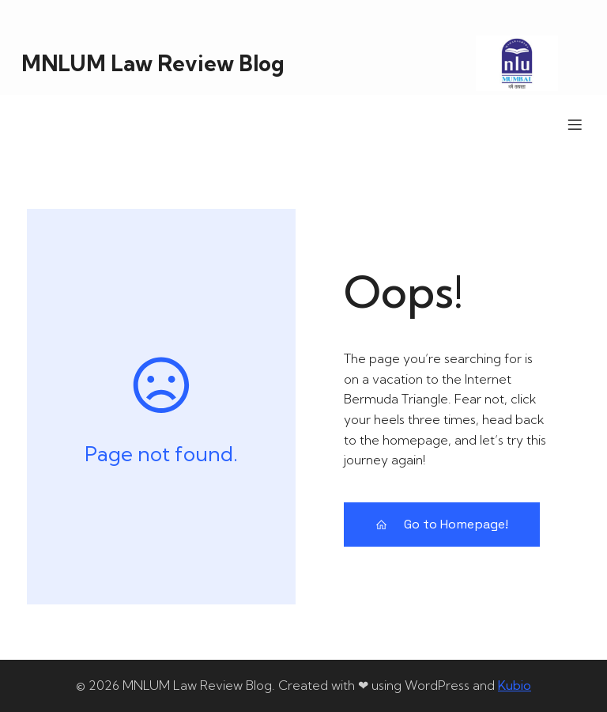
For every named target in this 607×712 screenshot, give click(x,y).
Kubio (514, 685)
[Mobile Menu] (574, 124)
